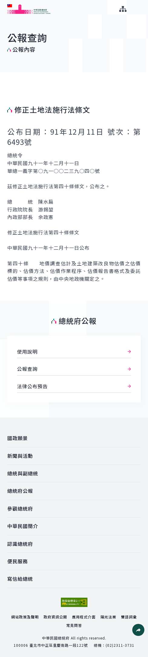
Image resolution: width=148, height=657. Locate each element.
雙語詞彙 (129, 616)
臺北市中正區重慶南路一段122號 (58, 645)
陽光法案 (108, 616)
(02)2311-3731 (120, 645)
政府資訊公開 (55, 616)
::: (4, 3)
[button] (138, 630)
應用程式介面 (84, 616)
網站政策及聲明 (25, 616)
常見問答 (74, 625)
